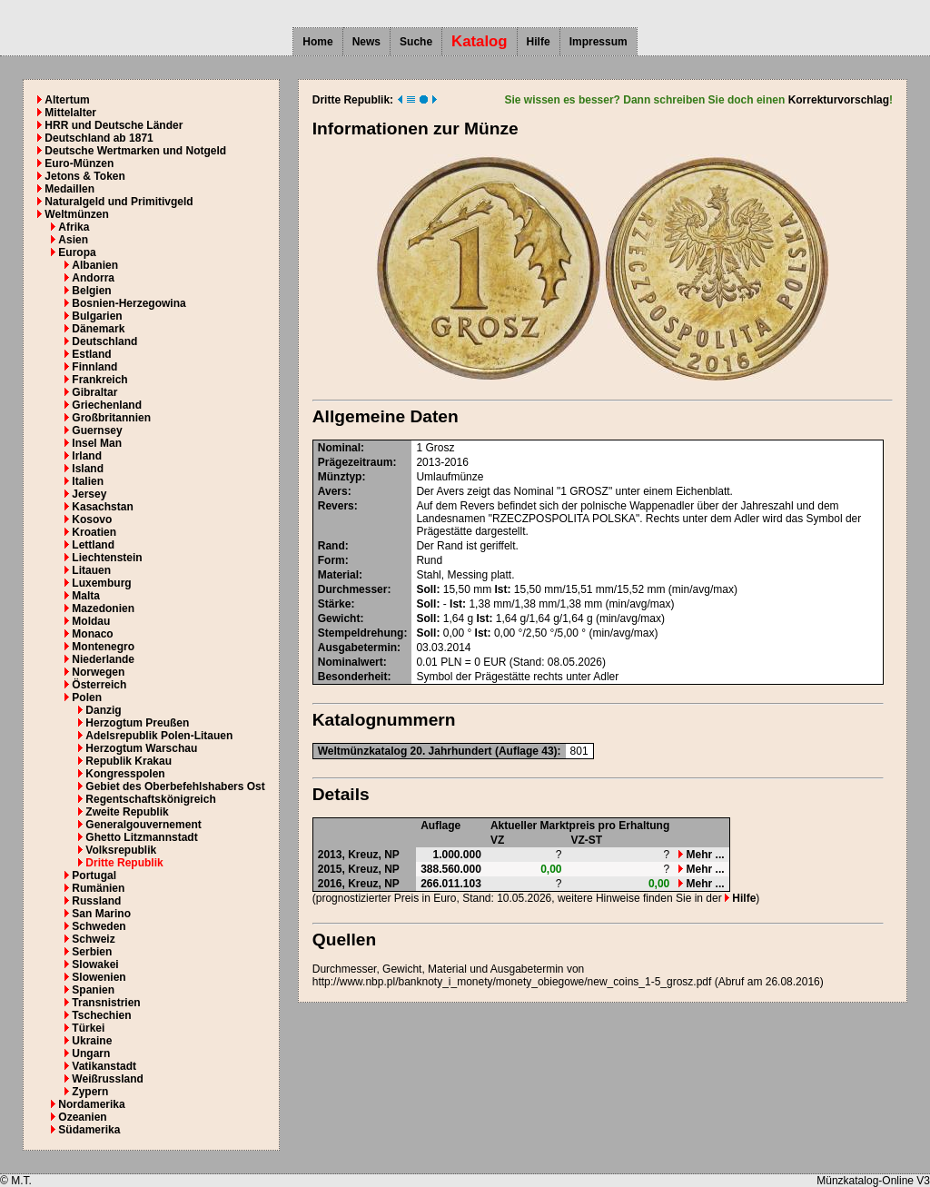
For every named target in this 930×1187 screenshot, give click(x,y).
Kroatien (94, 532)
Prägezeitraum (355, 462)
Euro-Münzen (79, 163)
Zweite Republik (126, 812)
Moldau (91, 621)
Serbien (92, 951)
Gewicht (339, 618)
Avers (333, 491)
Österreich (99, 684)
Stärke (334, 604)
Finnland (94, 367)
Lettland (93, 545)
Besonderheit (353, 676)
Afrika (73, 227)
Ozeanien (82, 1117)
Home (317, 41)
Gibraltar (94, 392)
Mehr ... (701, 854)
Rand (331, 545)
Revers (336, 506)
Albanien (95, 265)
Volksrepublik (120, 850)
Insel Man (97, 443)
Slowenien (98, 977)
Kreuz (363, 854)
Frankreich (99, 379)
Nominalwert (350, 662)
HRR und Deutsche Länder (114, 125)
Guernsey (97, 430)
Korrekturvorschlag (838, 100)
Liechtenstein (107, 557)
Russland (96, 901)
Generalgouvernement (143, 824)
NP (392, 854)
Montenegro (103, 646)
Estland (91, 354)
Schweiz (93, 939)
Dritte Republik (124, 862)
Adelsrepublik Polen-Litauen (158, 735)
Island (88, 468)
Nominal (339, 447)
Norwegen (98, 672)
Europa (76, 252)
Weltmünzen (76, 214)
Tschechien (101, 1015)
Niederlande (103, 659)
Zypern (90, 1091)
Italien (88, 481)
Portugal (94, 875)
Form (331, 560)
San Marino (101, 913)
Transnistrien (106, 1002)
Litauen (91, 570)
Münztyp (340, 476)
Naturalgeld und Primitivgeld (119, 201)
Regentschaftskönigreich (150, 799)
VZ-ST (587, 840)
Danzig (103, 710)
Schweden (98, 926)
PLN (450, 662)
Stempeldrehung (361, 633)
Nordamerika (91, 1104)
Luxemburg (101, 583)
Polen (87, 697)
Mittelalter (70, 112)
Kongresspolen (124, 773)
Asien (73, 239)
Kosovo (92, 519)
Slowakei (95, 964)
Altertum (67, 100)
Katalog (479, 41)
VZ (497, 840)
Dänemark (98, 328)
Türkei (88, 1028)
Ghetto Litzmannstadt (141, 837)
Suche (416, 41)
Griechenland (107, 405)
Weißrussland (107, 1079)
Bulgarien (97, 316)
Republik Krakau (128, 761)
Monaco (92, 634)
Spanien (93, 990)
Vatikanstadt (104, 1066)
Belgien (91, 290)
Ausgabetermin (357, 647)
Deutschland (104, 341)
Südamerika (89, 1129)
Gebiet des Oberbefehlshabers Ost (174, 786)
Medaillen (69, 189)
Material (338, 575)
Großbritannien (111, 417)
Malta (86, 595)
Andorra (93, 278)
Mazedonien (103, 608)
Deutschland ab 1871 (99, 138)
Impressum (598, 41)
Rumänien (98, 888)
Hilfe (538, 41)
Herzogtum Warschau (141, 748)
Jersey (89, 494)
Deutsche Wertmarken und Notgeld (135, 150)
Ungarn (91, 1053)
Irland (87, 456)
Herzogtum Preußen (137, 723)
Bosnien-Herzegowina (128, 303)
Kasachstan (102, 506)
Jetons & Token (84, 176)
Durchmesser (353, 589)
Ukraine (92, 1040)
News (366, 41)
